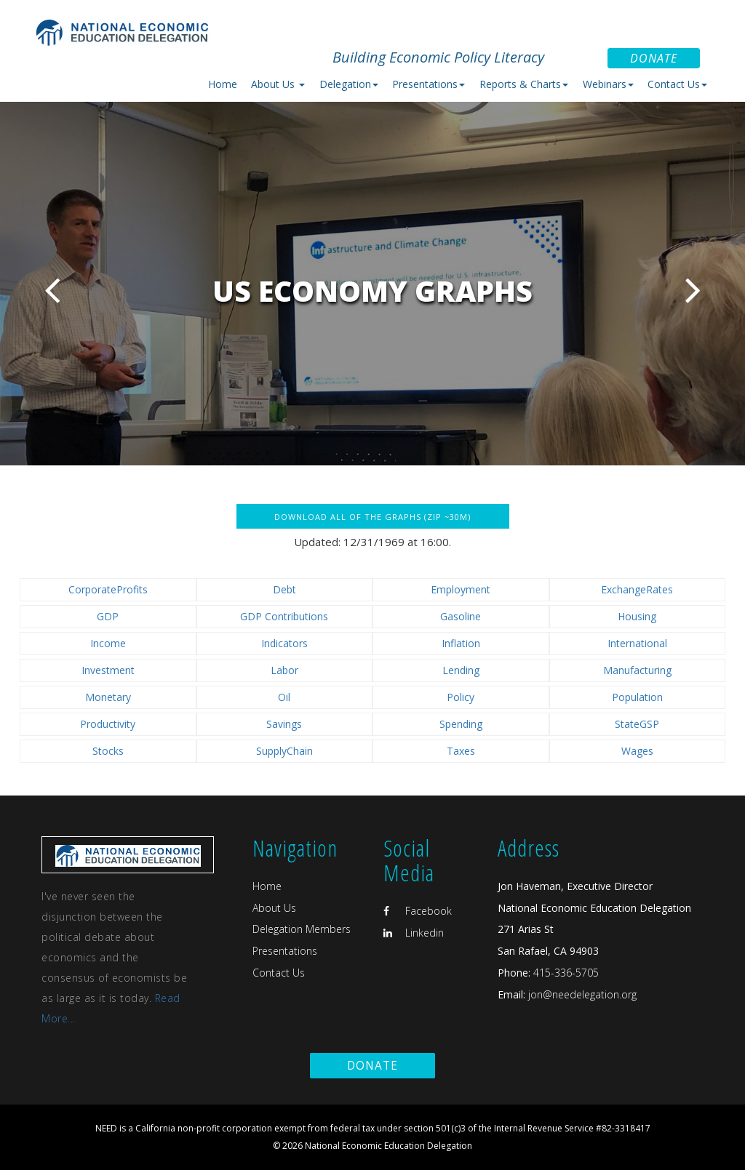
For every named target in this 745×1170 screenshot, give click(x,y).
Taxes (461, 751)
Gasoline (460, 616)
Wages (637, 751)
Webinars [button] (608, 84)
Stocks (108, 751)
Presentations (284, 951)
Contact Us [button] (677, 84)
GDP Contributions (284, 616)
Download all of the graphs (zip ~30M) (372, 516)
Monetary (108, 697)
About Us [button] (278, 84)
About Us (274, 908)
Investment (108, 670)
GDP (108, 616)
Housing (637, 616)
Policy (460, 697)
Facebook (417, 911)
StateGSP (637, 724)
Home (222, 84)
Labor (284, 670)
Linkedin (413, 932)
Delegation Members (301, 929)
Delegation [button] (348, 84)
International (637, 643)
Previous (52, 290)
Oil (284, 697)
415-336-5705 (566, 972)
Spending (460, 724)
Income (108, 643)
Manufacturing (637, 670)
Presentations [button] (428, 84)
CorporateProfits (108, 589)
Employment (460, 589)
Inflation (461, 643)
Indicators (284, 643)
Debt (284, 589)
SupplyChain (284, 751)
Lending (460, 670)
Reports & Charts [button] (523, 84)
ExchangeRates (637, 589)
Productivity (107, 724)
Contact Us (278, 972)
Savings (284, 724)
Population (637, 697)
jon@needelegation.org (581, 994)
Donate (653, 58)
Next (693, 290)
